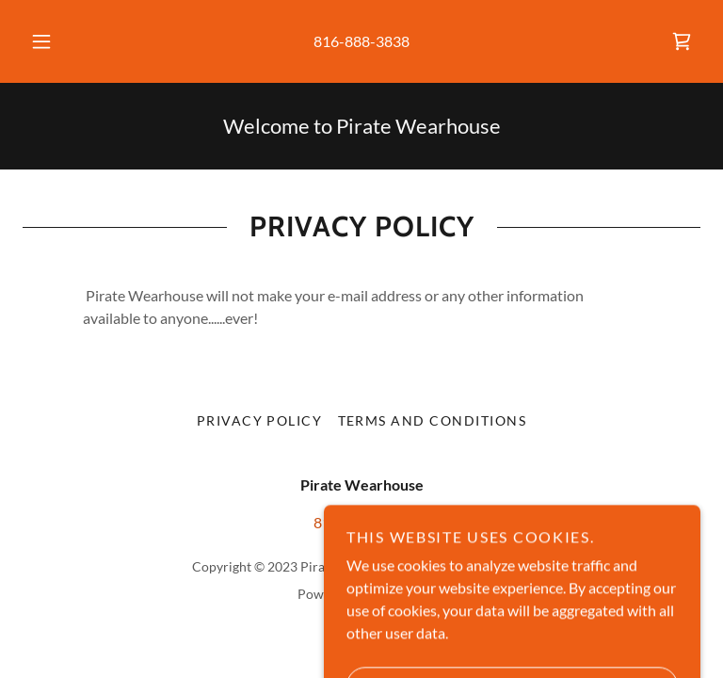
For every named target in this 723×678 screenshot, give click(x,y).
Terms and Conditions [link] (432, 420)
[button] (52, 41)
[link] (681, 41)
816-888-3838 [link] (361, 41)
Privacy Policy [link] (260, 420)
